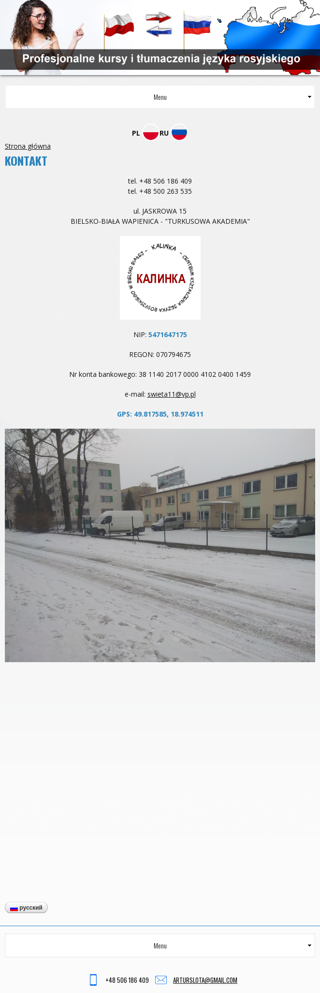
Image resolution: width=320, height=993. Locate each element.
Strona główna (28, 146)
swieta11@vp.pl (171, 394)
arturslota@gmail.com (205, 980)
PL (146, 133)
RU (174, 133)
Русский (26, 907)
